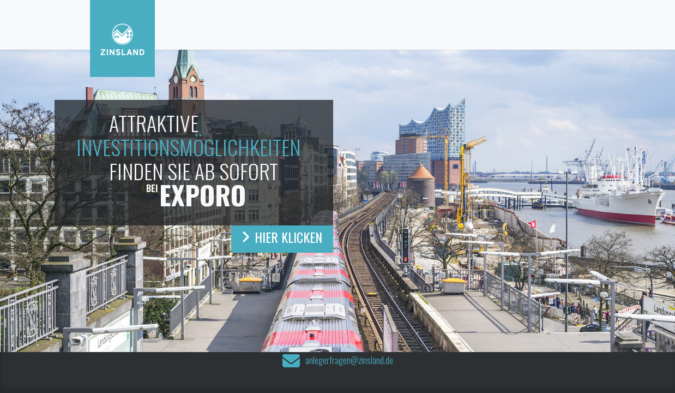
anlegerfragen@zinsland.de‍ (349, 361)
